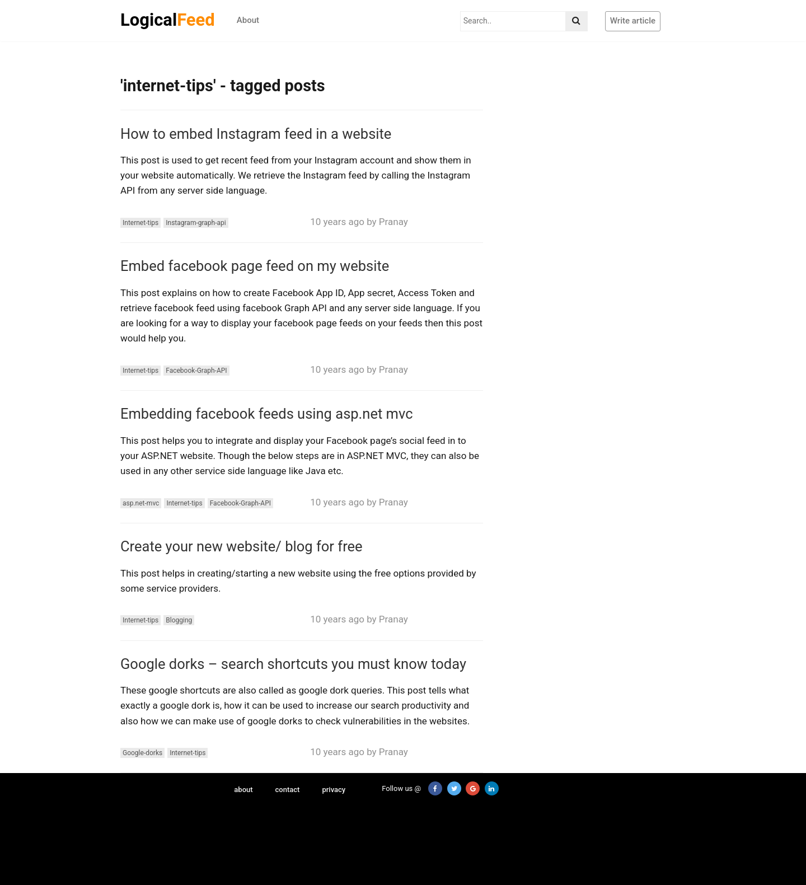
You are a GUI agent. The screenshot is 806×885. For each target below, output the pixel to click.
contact (287, 789)
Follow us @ (394, 788)
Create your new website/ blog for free (241, 546)
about (243, 789)
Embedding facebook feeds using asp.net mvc (266, 413)
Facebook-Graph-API (196, 370)
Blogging (179, 620)
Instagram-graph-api (196, 223)
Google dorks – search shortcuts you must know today (293, 663)
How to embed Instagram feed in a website (255, 133)
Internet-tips (140, 223)
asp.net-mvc (141, 503)
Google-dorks (142, 753)
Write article (632, 21)
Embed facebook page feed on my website (254, 265)
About (248, 20)
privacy (333, 789)
